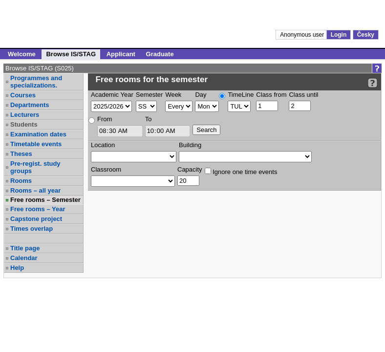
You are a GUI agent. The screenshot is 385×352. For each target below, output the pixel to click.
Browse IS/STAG (71, 54)
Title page (25, 248)
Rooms (21, 180)
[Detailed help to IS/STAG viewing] (372, 83)
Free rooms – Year (37, 209)
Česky (365, 34)
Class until (303, 94)
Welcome (22, 54)
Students (24, 124)
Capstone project (36, 218)
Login (339, 34)
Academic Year (112, 94)
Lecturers (24, 114)
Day (200, 94)
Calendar (24, 258)
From (104, 119)
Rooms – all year (35, 190)
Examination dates (38, 134)
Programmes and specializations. (36, 81)
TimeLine (241, 94)
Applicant (121, 54)
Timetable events (36, 144)
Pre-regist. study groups (35, 167)
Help (17, 267)
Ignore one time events (241, 172)
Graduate (160, 54)
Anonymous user (302, 34)
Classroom (106, 169)
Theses (21, 153)
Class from (271, 94)
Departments (29, 105)
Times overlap (31, 228)
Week (173, 94)
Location (103, 145)
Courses (23, 95)
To (148, 119)
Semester (149, 94)
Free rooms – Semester (45, 199)
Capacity (189, 169)
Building (190, 145)
